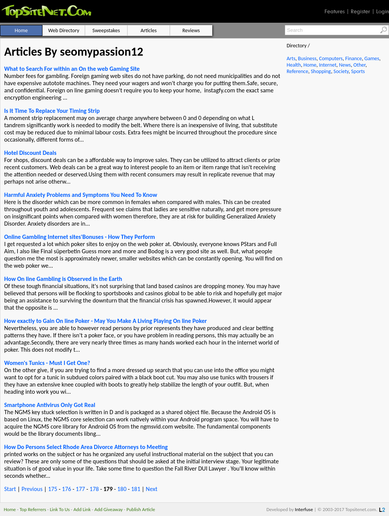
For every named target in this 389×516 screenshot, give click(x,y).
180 (121, 489)
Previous (32, 489)
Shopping (321, 71)
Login (382, 11)
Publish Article (141, 509)
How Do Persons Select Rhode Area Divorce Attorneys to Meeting (86, 447)
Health (294, 65)
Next (151, 489)
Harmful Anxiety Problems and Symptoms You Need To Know (80, 194)
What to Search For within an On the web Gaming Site (72, 68)
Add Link (82, 509)
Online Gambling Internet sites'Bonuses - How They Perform (79, 236)
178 (94, 489)
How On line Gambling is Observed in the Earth (63, 278)
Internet (327, 65)
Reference (297, 71)
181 (135, 489)
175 (52, 489)
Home (309, 65)
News (345, 65)
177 (80, 489)
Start (10, 489)
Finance (353, 58)
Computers (330, 58)
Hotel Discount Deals (30, 152)
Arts (291, 58)
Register (360, 11)
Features (335, 11)
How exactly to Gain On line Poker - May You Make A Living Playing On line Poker (105, 320)
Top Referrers (33, 509)
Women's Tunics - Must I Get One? (47, 362)
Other (359, 65)
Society (341, 71)
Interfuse (304, 509)
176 (66, 489)
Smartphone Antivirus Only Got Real (49, 404)
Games (371, 58)
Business (307, 58)
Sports (358, 71)
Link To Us (60, 509)
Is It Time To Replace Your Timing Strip (52, 110)
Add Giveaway (108, 509)
